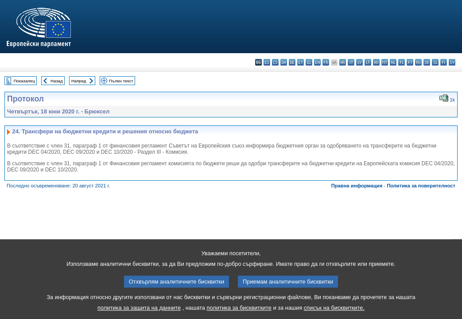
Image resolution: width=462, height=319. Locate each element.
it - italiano (351, 62)
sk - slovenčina (426, 62)
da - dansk (283, 62)
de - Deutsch (292, 62)
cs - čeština (275, 62)
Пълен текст (121, 80)
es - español (267, 62)
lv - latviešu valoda (359, 62)
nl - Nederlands (393, 62)
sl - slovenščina (435, 62)
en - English (317, 62)
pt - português (410, 62)
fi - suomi (443, 62)
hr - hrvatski (342, 62)
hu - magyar (376, 62)
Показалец (24, 80)
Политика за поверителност (421, 185)
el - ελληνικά (309, 62)
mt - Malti (384, 62)
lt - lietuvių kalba (368, 62)
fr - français (325, 62)
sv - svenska (452, 62)
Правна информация (357, 185)
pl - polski (401, 62)
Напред (78, 80)
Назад (56, 80)
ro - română (418, 62)
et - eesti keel (300, 62)
